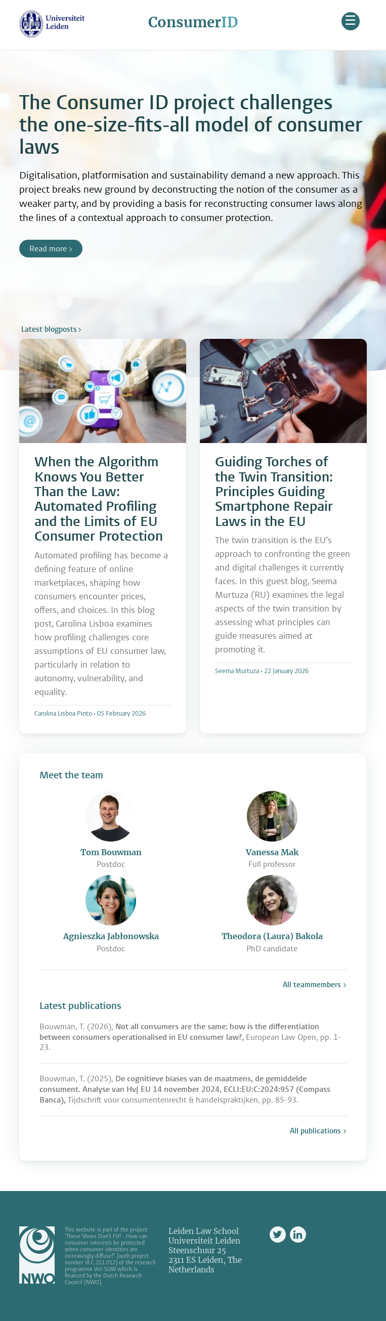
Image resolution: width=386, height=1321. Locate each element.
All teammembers (312, 984)
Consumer (193, 22)
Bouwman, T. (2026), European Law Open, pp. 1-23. (190, 1037)
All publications (315, 1130)
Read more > (50, 248)
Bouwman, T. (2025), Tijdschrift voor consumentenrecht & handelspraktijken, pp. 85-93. (184, 1089)
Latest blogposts (49, 329)
